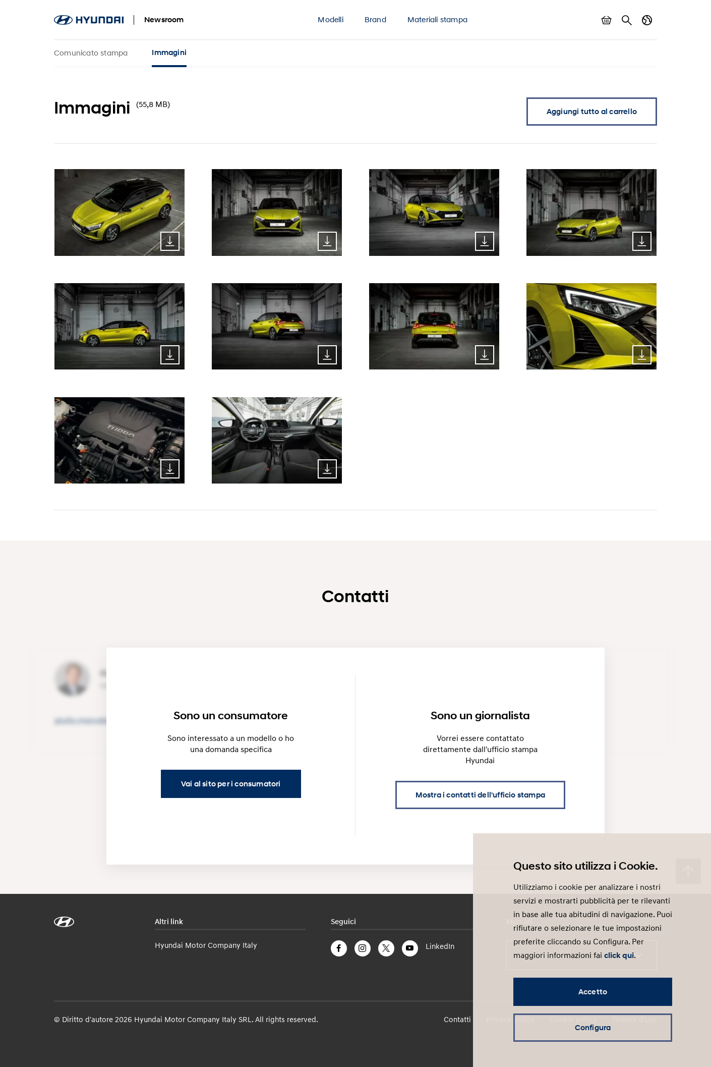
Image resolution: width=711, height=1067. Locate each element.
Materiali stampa (437, 19)
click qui (619, 955)
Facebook (339, 948)
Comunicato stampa (91, 52)
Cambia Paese (647, 20)
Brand (375, 19)
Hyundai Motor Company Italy (206, 944)
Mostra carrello (607, 20)
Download (170, 241)
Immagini (169, 52)
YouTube (410, 948)
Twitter (386, 948)
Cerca (627, 20)
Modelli (330, 19)
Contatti (457, 1019)
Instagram (362, 948)
